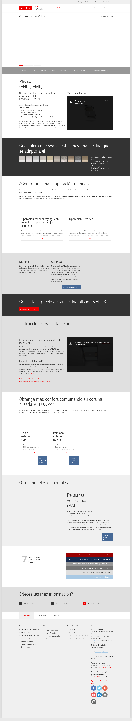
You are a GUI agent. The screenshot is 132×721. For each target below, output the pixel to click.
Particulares (39, 7)
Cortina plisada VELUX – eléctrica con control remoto (35, 381)
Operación (43, 71)
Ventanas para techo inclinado (30, 629)
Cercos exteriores (26, 632)
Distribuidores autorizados (52, 636)
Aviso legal (72, 629)
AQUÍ (92, 683)
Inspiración (86, 8)
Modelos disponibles (107, 16)
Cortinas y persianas (27, 641)
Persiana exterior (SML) (74, 460)
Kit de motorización (26, 647)
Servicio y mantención (51, 630)
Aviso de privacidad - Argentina (78, 635)
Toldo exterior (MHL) (42, 460)
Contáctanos (109, 2)
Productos (60, 8)
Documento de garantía (71, 287)
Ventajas (23, 71)
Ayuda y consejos (73, 8)
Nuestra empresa (89, 2)
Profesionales (39, 9)
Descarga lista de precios (29, 309)
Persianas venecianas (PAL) (107, 537)
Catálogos (80, 2)
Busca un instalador (100, 2)
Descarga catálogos (29, 603)
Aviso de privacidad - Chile (77, 638)
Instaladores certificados (52, 639)
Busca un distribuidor (100, 8)
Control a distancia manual (28, 644)
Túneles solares (25, 638)
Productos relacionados (101, 71)
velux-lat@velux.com (101, 652)
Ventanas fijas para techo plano (30, 635)
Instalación (63, 71)
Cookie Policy (73, 632)
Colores (33, 71)
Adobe (32, 373)
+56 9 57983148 (98, 676)
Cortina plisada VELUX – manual (29, 379)
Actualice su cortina (79, 71)
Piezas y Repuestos (50, 633)
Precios (53, 71)
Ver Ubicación (95, 640)
